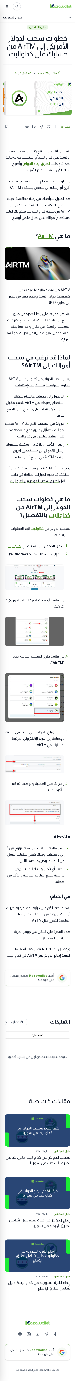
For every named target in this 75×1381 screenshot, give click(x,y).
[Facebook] (55, 1334)
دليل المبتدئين (37, 27)
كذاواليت (59, 515)
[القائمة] (7, 6)
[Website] (20, 1334)
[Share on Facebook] (41, 127)
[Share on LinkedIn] (34, 127)
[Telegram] (46, 1334)
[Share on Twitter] (49, 127)
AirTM (46, 236)
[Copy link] (27, 127)
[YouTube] (38, 1334)
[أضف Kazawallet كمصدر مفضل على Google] (37, 978)
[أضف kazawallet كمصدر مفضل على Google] (37, 1352)
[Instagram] (29, 1334)
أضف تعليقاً (37, 1035)
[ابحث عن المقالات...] (17, 6)
